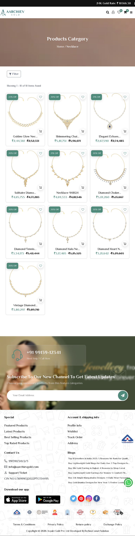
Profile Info (75, 425)
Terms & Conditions (24, 524)
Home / (61, 46)
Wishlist (73, 431)
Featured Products (16, 425)
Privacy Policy (56, 524)
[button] (16, 499)
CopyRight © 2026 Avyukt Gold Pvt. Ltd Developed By (55, 531)
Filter (14, 74)
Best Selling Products (17, 437)
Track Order (75, 437)
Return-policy (83, 524)
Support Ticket (18, 472)
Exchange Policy (113, 524)
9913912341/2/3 (18, 461)
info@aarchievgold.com (24, 467)
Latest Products (14, 431)
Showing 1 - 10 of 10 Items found (24, 85)
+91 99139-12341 (44, 352)
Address (73, 443)
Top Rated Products (16, 443)
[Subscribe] (123, 395)
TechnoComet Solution (97, 531)
